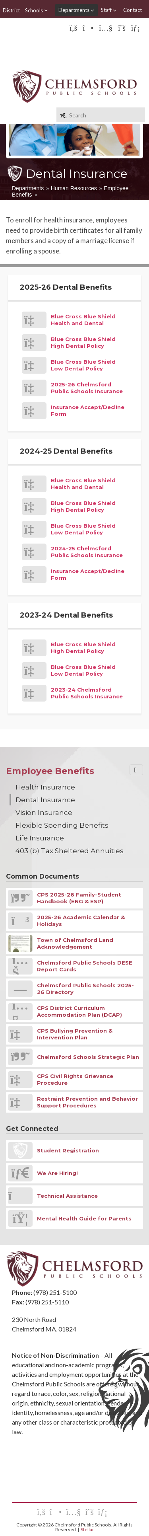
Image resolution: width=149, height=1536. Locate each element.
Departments (76, 10)
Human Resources (74, 188)
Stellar (87, 1529)
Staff (109, 10)
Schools (36, 10)
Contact (132, 10)
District (11, 10)
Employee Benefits (50, 771)
